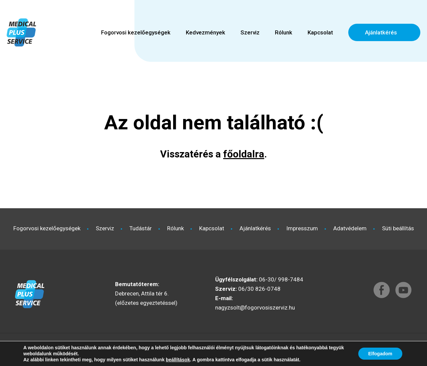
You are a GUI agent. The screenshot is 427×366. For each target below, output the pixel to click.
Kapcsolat (320, 32)
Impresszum (302, 228)
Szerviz (250, 32)
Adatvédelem (350, 228)
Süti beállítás (398, 228)
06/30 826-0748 (259, 288)
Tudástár (140, 228)
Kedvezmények (205, 32)
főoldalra (243, 154)
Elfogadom (380, 353)
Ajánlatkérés (381, 32)
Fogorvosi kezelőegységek (135, 32)
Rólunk (283, 32)
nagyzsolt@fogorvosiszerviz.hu (255, 307)
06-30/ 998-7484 (281, 279)
